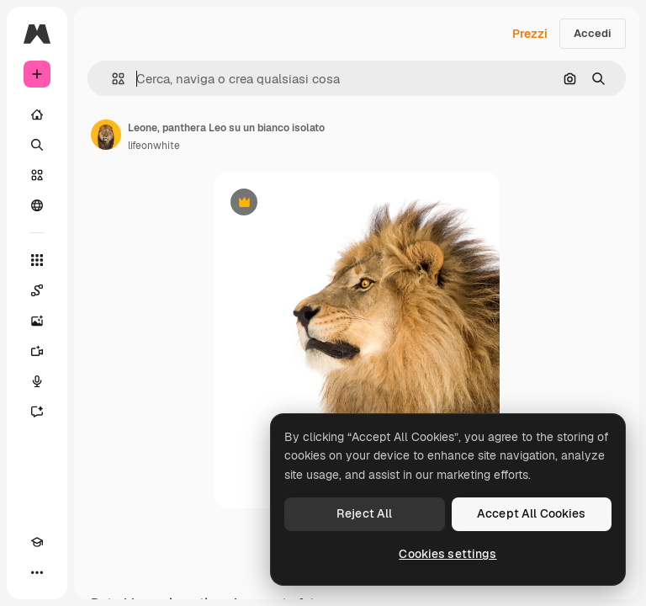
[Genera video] (37, 351)
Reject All (364, 513)
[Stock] (37, 175)
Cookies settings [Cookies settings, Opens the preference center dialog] (447, 553)
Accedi (593, 33)
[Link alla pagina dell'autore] (106, 135)
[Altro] (37, 572)
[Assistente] (37, 411)
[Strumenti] (37, 260)
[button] (111, 78)
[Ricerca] (37, 144)
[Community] (37, 205)
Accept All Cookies (531, 513)
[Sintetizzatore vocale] (37, 381)
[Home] (37, 114)
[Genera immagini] (37, 320)
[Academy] (37, 542)
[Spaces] (37, 290)
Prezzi (530, 33)
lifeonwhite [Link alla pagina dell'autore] (154, 145)
